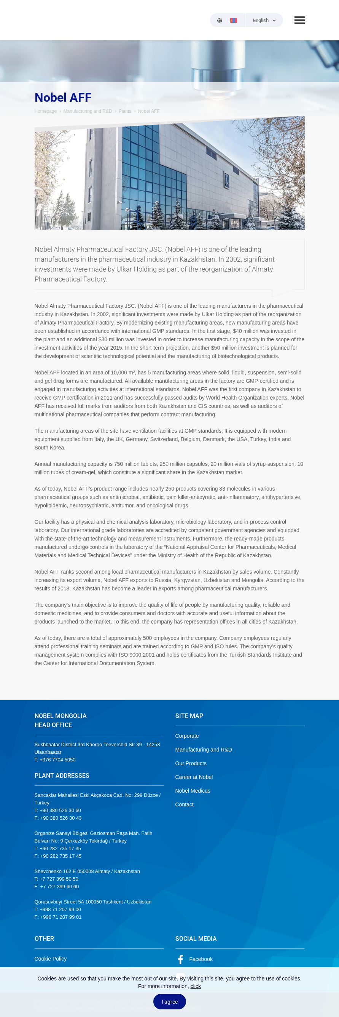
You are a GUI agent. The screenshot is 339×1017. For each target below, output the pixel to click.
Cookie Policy (51, 959)
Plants (125, 111)
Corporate (187, 736)
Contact (184, 804)
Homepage (46, 111)
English (261, 20)
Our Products (191, 763)
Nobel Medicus (193, 791)
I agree (170, 1002)
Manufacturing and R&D (88, 111)
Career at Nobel (194, 777)
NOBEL (45, 20)
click (196, 986)
